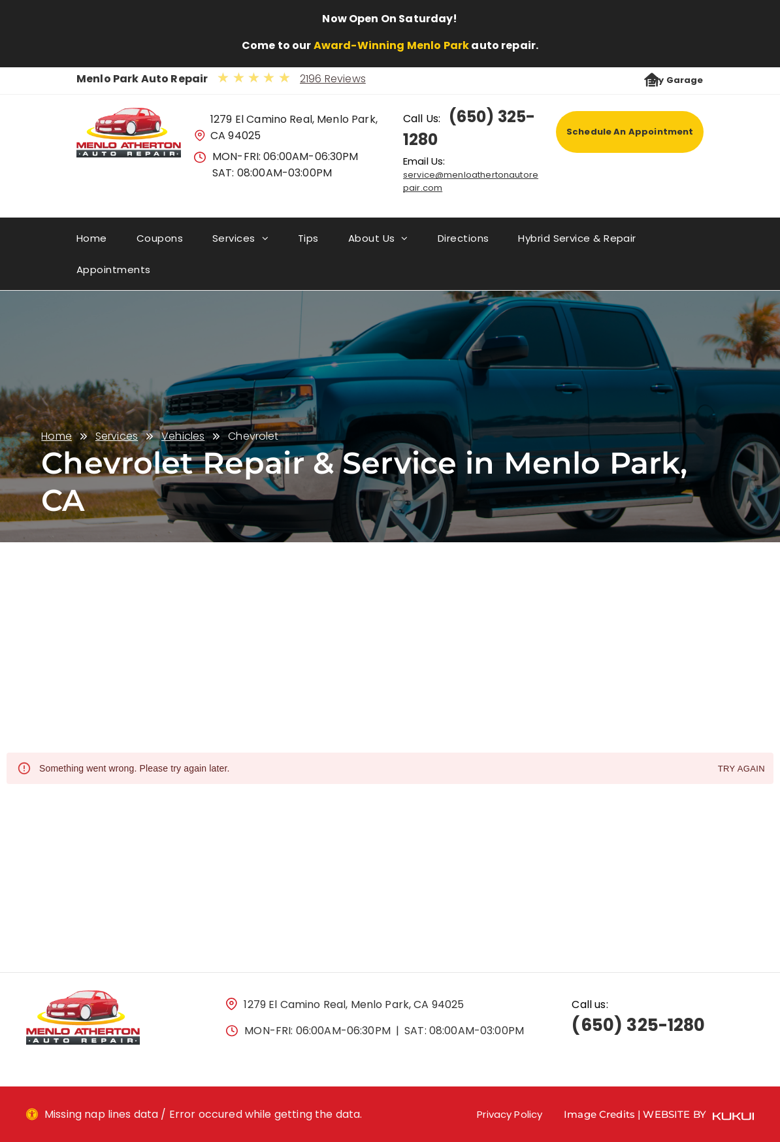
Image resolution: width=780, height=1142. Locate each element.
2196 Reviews (333, 78)
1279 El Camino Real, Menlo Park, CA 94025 (354, 1004)
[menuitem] (106, 243)
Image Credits (599, 1114)
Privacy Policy (509, 1114)
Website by (674, 1114)
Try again (741, 769)
